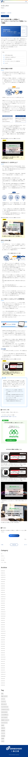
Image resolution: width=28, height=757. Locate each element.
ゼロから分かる (4, 712)
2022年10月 (3, 635)
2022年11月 (3, 633)
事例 (2, 693)
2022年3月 (3, 650)
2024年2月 (3, 607)
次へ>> (25, 544)
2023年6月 (3, 622)
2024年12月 (3, 594)
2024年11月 (3, 596)
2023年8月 (3, 618)
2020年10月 (3, 676)
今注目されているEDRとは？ (10, 57)
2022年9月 (3, 637)
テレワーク (3, 701)
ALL (1, 553)
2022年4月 (3, 648)
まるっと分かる (4, 717)
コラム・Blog (3, 562)
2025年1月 (3, 592)
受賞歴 (2, 738)
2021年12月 (3, 657)
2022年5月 (3, 646)
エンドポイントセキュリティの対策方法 (12, 61)
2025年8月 (3, 581)
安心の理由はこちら (11, 440)
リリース (3, 733)
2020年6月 (3, 680)
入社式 (2, 741)
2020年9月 (3, 678)
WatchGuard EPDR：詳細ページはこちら (8, 416)
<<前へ (2, 544)
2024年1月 (3, 609)
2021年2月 (3, 667)
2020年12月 (3, 672)
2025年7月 (3, 583)
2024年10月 (3, 598)
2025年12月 (3, 575)
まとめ (6, 63)
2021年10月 (3, 659)
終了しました (3, 704)
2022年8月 (3, 639)
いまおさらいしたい (5, 709)
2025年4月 (3, 588)
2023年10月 (3, 616)
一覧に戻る (14, 544)
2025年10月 (3, 579)
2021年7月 (3, 661)
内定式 (2, 725)
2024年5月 (3, 603)
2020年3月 (3, 685)
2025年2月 (3, 590)
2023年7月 (3, 620)
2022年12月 (3, 631)
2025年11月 (3, 577)
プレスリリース (4, 722)
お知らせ (2, 555)
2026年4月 (3, 570)
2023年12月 (3, 611)
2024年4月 (3, 605)
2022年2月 (3, 652)
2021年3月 (3, 665)
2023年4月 (3, 624)
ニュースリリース (4, 706)
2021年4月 (3, 663)
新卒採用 (3, 730)
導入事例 (2, 560)
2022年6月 (3, 644)
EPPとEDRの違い (8, 59)
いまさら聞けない (4, 714)
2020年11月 (3, 674)
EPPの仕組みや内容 (9, 55)
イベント (3, 698)
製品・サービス (4, 696)
